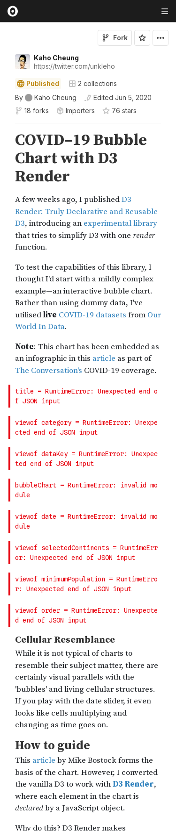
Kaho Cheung (56, 58)
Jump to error (144, 399)
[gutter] (4, 158)
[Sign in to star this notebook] (142, 38)
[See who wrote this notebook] (46, 97)
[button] (4, 127)
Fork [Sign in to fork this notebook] (115, 38)
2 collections (93, 83)
